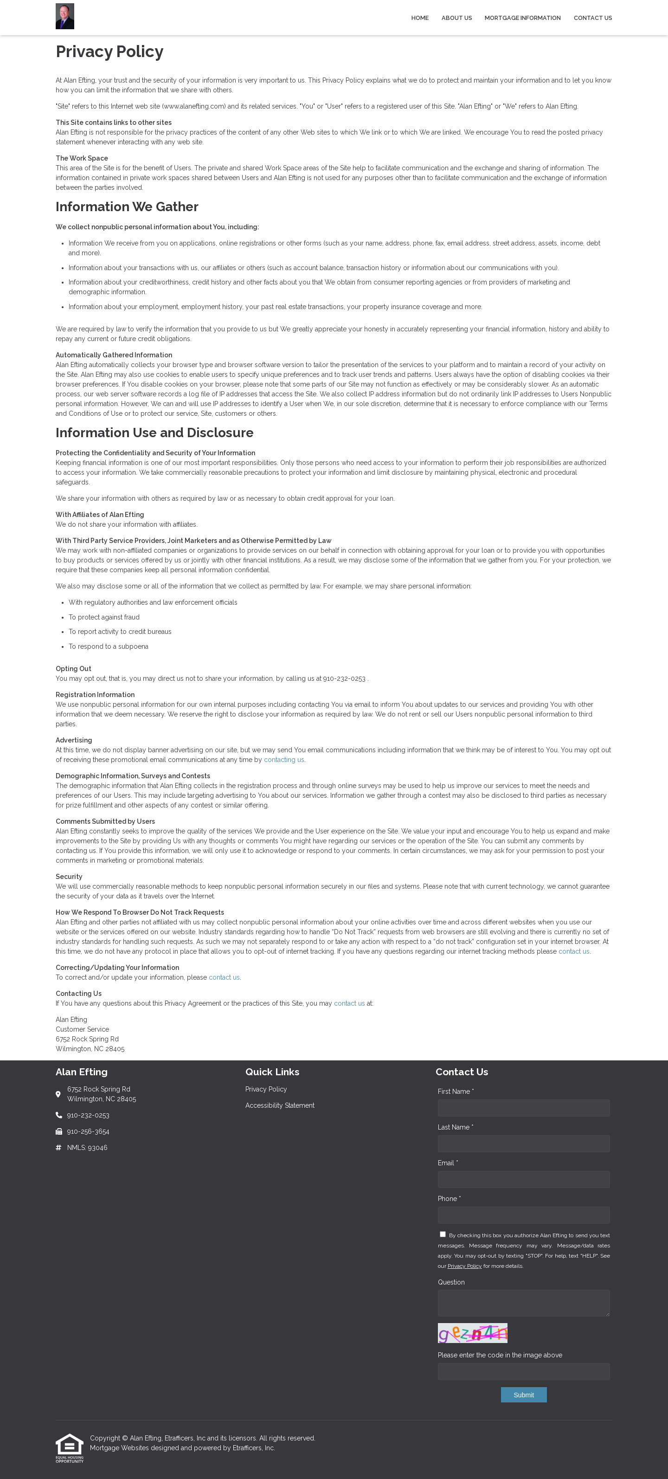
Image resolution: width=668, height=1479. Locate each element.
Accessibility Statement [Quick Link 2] (280, 1105)
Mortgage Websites (120, 1448)
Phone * (449, 1198)
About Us (457, 17)
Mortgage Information (523, 17)
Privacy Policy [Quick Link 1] (266, 1089)
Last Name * (456, 1127)
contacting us (284, 759)
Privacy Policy (465, 1266)
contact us (574, 951)
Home (420, 17)
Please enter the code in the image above (500, 1355)
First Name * (456, 1091)
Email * (448, 1163)
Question (451, 1282)
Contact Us (593, 17)
